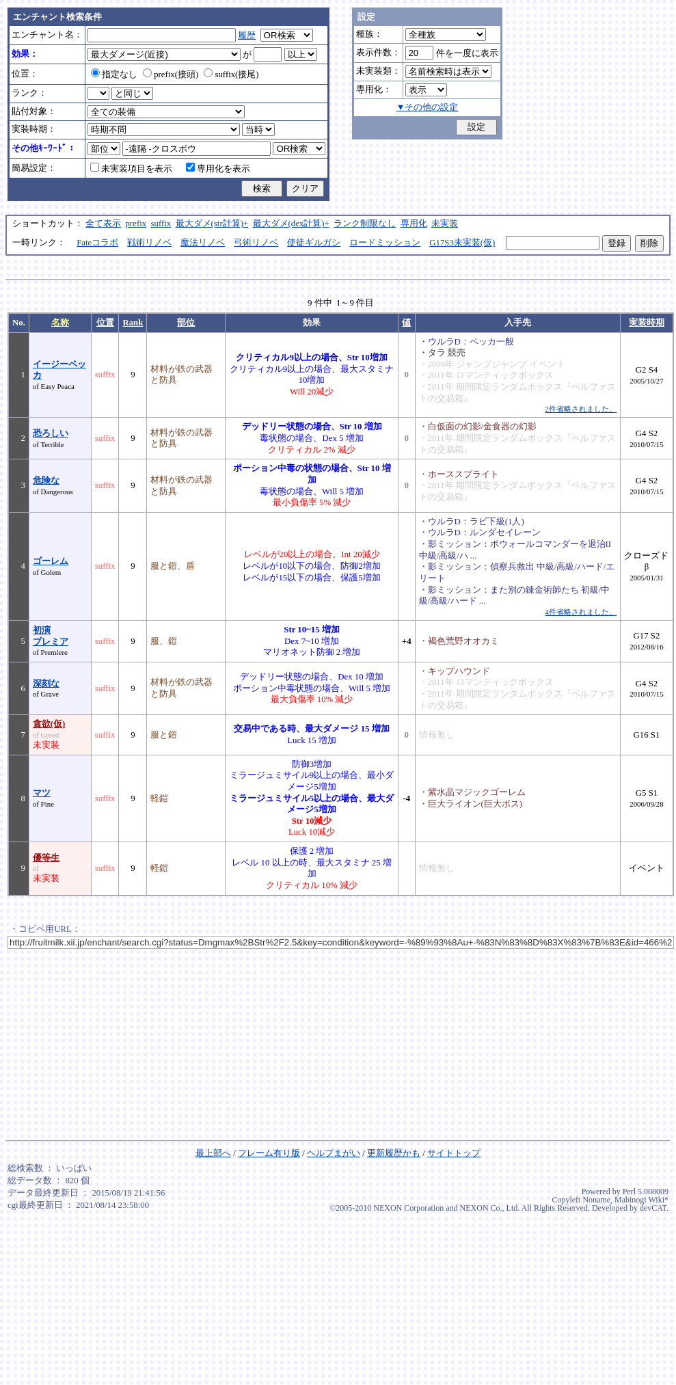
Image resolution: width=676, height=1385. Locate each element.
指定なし (114, 74)
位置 (105, 322)
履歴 (247, 35)
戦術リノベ (149, 242)
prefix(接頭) (170, 74)
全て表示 (103, 223)
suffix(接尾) (231, 74)
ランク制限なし (365, 223)
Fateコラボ (97, 242)
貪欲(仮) (49, 724)
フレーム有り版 (269, 1153)
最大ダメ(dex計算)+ (291, 223)
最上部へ (213, 1153)
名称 (60, 322)
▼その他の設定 (427, 107)
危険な (46, 480)
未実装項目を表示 (131, 169)
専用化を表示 (218, 169)
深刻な (46, 683)
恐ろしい (50, 433)
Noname (596, 1200)
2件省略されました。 (581, 409)
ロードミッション (384, 242)
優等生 (46, 858)
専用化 (414, 223)
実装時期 (646, 322)
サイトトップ (454, 1153)
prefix (136, 223)
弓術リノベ (256, 242)
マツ (42, 793)
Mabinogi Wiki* (641, 1200)
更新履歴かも (393, 1153)
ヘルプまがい (333, 1153)
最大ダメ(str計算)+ (212, 223)
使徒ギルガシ (313, 242)
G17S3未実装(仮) (462, 242)
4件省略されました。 (581, 612)
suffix (161, 223)
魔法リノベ (202, 242)
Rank (132, 322)
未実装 (444, 223)
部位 (186, 322)
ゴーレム (50, 561)
